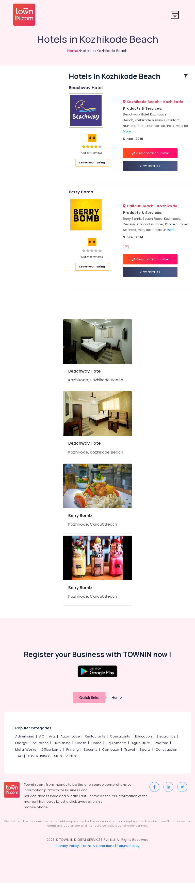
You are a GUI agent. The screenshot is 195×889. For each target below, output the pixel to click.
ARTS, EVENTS (65, 762)
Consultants (120, 742)
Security (91, 755)
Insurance (40, 748)
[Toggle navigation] (174, 14)
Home (72, 50)
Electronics (166, 742)
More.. (127, 134)
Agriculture (141, 748)
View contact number (150, 156)
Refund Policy (128, 851)
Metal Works (25, 755)
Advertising (24, 742)
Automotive (70, 742)
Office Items (51, 755)
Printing (72, 755)
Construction (166, 755)
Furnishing (62, 748)
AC (41, 742)
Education (143, 742)
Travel (129, 755)
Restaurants (95, 742)
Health (80, 748)
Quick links (89, 703)
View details (150, 168)
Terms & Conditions (97, 851)
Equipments (117, 748)
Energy (21, 748)
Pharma (161, 748)
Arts (52, 742)
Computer (111, 755)
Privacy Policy (67, 851)
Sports (145, 755)
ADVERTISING (38, 762)
